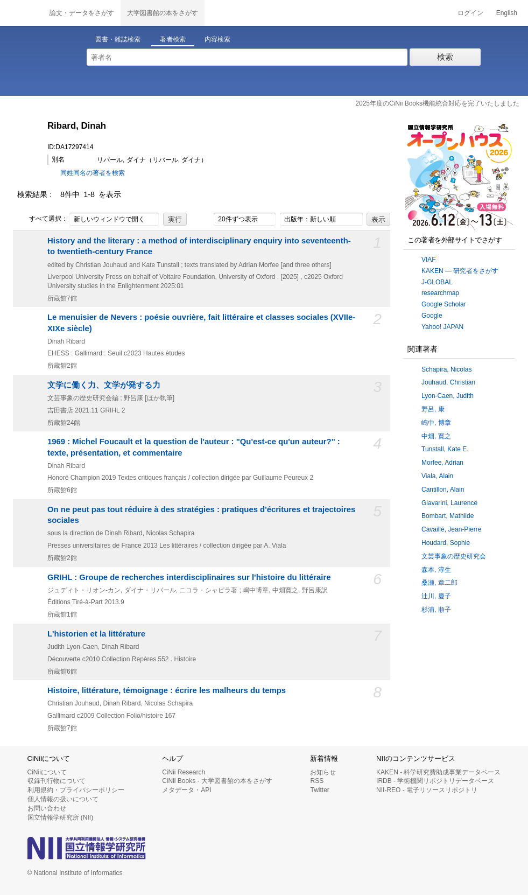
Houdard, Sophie (445, 543)
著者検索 (173, 39)
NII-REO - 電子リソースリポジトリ (426, 790)
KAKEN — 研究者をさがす (459, 271)
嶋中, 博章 (436, 422)
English (506, 13)
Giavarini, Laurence (449, 503)
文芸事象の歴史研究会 (453, 556)
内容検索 (217, 39)
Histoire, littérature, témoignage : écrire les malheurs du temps (166, 690)
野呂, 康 (433, 409)
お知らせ (323, 772)
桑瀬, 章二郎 (439, 582)
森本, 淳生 (436, 570)
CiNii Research (183, 772)
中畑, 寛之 (436, 436)
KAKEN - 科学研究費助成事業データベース (438, 772)
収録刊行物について (56, 781)
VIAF (428, 259)
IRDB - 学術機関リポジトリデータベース (435, 781)
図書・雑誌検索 (117, 39)
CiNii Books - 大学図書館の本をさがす (217, 781)
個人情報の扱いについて (62, 799)
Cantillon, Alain (442, 489)
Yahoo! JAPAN (442, 327)
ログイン (470, 13)
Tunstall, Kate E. (445, 449)
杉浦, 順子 (436, 609)
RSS (316, 781)
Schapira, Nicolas (446, 369)
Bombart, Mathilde (447, 516)
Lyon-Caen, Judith (447, 396)
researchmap (440, 293)
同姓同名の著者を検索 (92, 173)
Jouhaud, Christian (448, 382)
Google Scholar (443, 304)
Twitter (319, 790)
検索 (445, 56)
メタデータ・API (186, 790)
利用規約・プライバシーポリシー (75, 790)
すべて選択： (42, 219)
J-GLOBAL (437, 282)
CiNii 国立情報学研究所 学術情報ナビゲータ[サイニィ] (21, 13)
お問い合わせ (46, 808)
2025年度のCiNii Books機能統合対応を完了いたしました (437, 103)
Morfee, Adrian (442, 462)
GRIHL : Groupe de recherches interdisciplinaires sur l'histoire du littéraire (189, 577)
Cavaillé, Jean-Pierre (451, 529)
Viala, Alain (437, 476)
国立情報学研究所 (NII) (60, 817)
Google (431, 315)
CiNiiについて (47, 772)
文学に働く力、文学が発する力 (103, 385)
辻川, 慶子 (436, 596)
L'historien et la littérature (96, 634)
